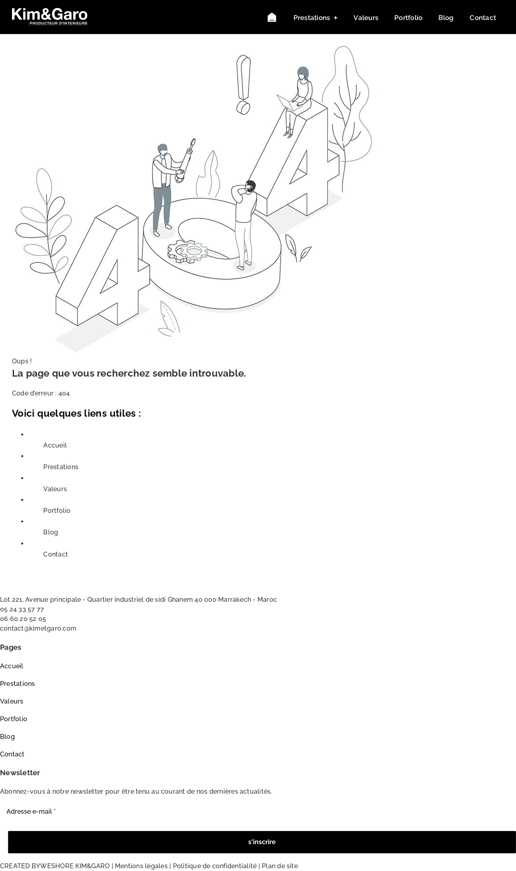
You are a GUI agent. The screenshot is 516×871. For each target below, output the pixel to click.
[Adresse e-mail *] (258, 811)
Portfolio (56, 510)
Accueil (55, 445)
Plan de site (280, 866)
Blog (50, 532)
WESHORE (57, 866)
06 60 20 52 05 (23, 619)
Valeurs (55, 489)
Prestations (60, 467)
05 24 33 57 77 (22, 609)
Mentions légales (141, 866)
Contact (55, 554)
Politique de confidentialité (215, 866)
